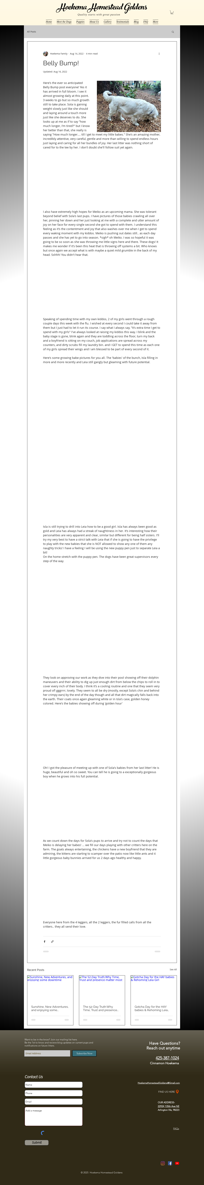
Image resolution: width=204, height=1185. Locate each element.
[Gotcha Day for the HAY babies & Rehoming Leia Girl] (154, 988)
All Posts (31, 31)
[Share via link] (52, 941)
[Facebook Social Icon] (170, 1163)
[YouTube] (177, 1163)
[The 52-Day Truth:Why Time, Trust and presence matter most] (102, 988)
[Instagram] (163, 1163)
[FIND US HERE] (169, 1091)
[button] (172, 12)
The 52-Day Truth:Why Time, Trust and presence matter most (100, 1008)
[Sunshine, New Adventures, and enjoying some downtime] (50, 988)
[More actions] (159, 54)
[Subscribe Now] (84, 1053)
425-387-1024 (167, 1058)
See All (173, 969)
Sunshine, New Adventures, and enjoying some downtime (50, 1008)
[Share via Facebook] (44, 941)
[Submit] (37, 1143)
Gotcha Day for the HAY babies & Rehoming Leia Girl (151, 1008)
